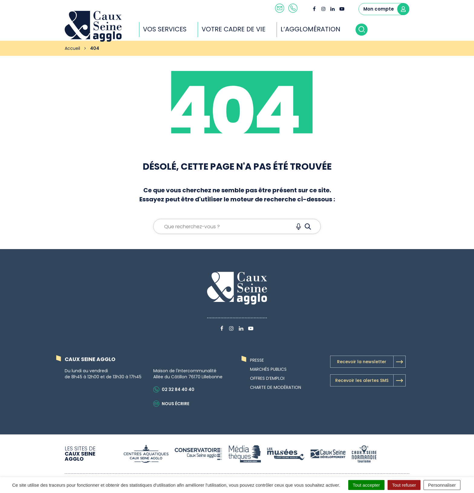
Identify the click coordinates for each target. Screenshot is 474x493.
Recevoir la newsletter (371, 361)
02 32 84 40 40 (173, 389)
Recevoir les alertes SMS (370, 380)
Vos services (165, 29)
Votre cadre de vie (233, 29)
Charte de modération (275, 387)
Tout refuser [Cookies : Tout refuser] (404, 485)
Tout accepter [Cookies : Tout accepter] (366, 485)
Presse (257, 360)
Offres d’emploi (267, 378)
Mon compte (386, 9)
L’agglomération (310, 29)
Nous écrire (171, 404)
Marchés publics (268, 369)
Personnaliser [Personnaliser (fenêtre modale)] (442, 485)
